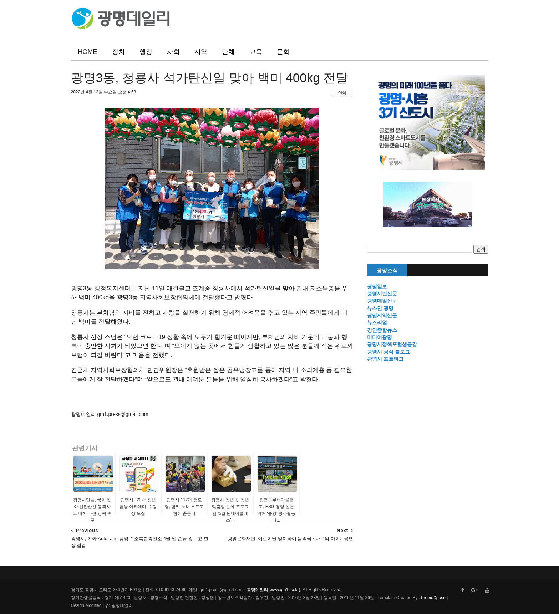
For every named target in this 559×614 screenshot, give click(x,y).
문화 (283, 51)
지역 (200, 51)
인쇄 (342, 93)
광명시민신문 (382, 293)
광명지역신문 (382, 315)
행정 (145, 51)
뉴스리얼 (377, 322)
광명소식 (387, 270)
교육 (255, 51)
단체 (228, 51)
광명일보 (377, 286)
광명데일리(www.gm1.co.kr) (273, 589)
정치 (118, 51)
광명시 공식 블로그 (388, 352)
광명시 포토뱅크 (385, 359)
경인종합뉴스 (382, 330)
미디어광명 (379, 337)
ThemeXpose (432, 597)
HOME (87, 51)
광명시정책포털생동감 (392, 344)
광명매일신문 (382, 301)
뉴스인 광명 (380, 308)
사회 (173, 51)
